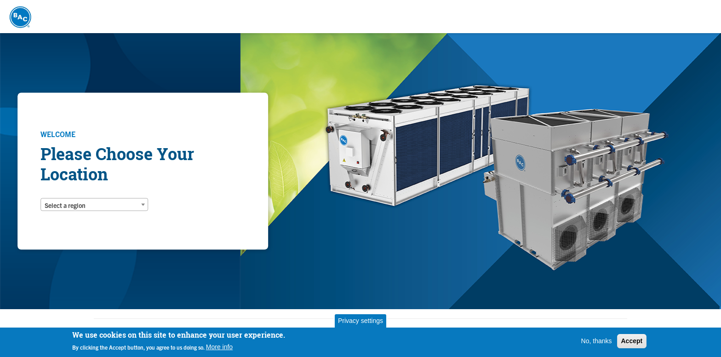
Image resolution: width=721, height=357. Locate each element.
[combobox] (94, 204)
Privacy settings (360, 320)
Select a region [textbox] (65, 205)
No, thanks (596, 341)
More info (219, 347)
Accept (632, 341)
